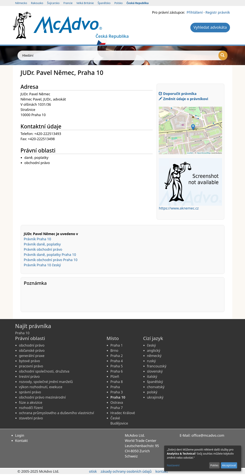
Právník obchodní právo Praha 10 (51, 259)
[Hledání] (222, 55)
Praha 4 (116, 361)
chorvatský (156, 387)
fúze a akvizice (30, 402)
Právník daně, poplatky (42, 244)
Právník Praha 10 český (42, 265)
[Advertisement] (89, 192)
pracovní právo (31, 366)
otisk (93, 471)
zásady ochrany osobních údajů (126, 471)
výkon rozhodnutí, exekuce (41, 387)
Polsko (118, 3)
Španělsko (104, 3)
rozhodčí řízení (31, 407)
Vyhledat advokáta (210, 27)
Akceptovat (229, 465)
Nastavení (173, 465)
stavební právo (31, 418)
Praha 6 (116, 371)
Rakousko (37, 3)
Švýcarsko (53, 3)
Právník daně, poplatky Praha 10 (50, 254)
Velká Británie (85, 3)
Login (19, 435)
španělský (155, 381)
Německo (21, 3)
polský (152, 392)
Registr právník (217, 12)
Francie (68, 3)
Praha (115, 387)
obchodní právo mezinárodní (42, 397)
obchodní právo (31, 345)
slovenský (155, 371)
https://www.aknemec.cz (179, 208)
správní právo (30, 392)
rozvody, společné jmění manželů (46, 381)
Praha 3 (116, 392)
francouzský (156, 366)
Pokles (214, 465)
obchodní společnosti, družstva (44, 371)
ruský (151, 361)
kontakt (162, 471)
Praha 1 (116, 345)
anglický (153, 350)
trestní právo (29, 376)
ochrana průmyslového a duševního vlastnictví (56, 412)
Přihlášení (195, 12)
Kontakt (21, 440)
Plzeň (114, 376)
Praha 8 (116, 381)
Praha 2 (116, 355)
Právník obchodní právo (43, 249)
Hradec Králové (122, 412)
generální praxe (31, 355)
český (151, 345)
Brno (114, 350)
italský (152, 376)
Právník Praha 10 (37, 239)
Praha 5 (116, 366)
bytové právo (29, 361)
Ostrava (116, 402)
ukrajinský (155, 397)
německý (154, 355)
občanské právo (32, 350)
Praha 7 (116, 407)
